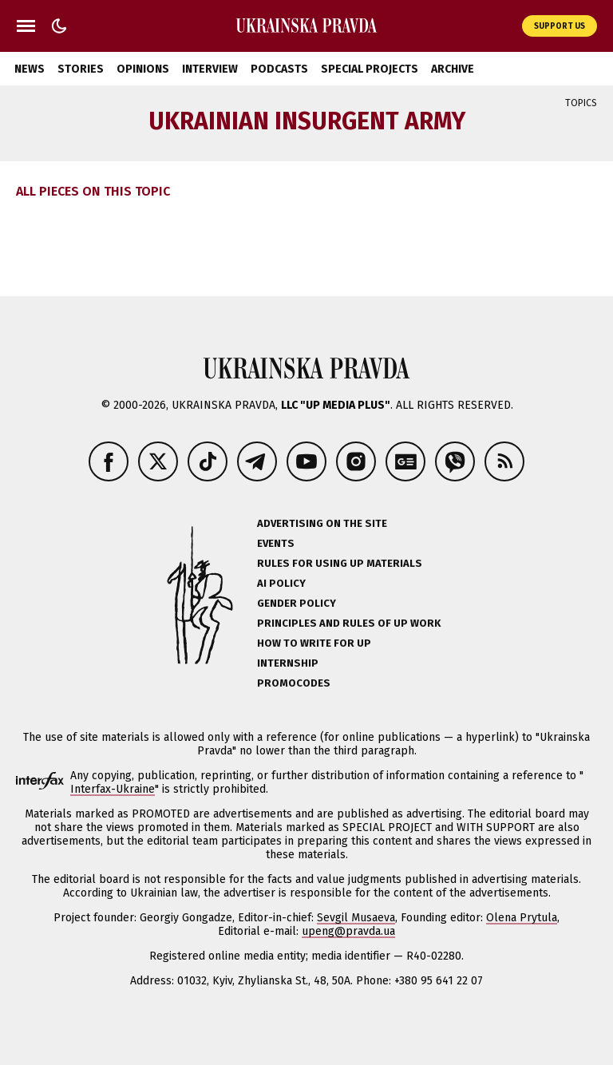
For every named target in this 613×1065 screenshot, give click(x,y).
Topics (581, 103)
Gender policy (296, 603)
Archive (452, 69)
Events (276, 543)
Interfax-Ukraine (112, 789)
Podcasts (279, 69)
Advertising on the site (322, 523)
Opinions (143, 69)
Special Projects (369, 69)
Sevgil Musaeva (356, 917)
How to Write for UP (314, 643)
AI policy (281, 583)
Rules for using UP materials (339, 563)
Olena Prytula (521, 917)
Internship (287, 663)
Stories (80, 69)
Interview (210, 69)
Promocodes (293, 683)
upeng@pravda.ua (348, 931)
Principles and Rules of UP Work (349, 623)
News (29, 69)
